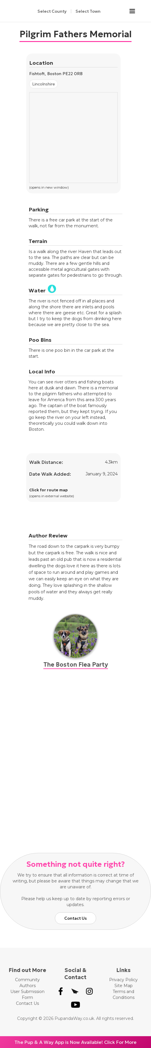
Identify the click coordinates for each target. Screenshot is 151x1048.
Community (27, 979)
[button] (135, 11)
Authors (27, 985)
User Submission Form (27, 994)
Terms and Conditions (123, 994)
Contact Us (75, 918)
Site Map (123, 985)
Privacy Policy (123, 979)
